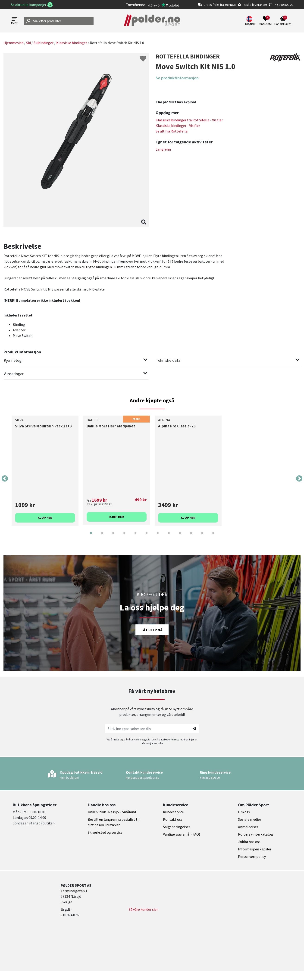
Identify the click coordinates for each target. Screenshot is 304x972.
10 (191, 536)
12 (213, 536)
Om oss (244, 812)
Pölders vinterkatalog (255, 834)
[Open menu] (14, 21)
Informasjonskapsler (254, 849)
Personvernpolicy (252, 856)
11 (202, 536)
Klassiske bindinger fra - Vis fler (189, 120)
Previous (5, 478)
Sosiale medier (249, 819)
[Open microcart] (283, 21)
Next (299, 478)
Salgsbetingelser (176, 826)
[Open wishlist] (265, 21)
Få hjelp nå (152, 629)
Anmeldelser (248, 826)
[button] (251, 21)
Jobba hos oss (249, 841)
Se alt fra (172, 131)
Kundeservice (173, 812)
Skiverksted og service (105, 832)
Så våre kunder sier (143, 909)
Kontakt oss (172, 819)
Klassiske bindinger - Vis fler (178, 125)
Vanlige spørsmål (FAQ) (181, 834)
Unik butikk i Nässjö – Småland (112, 812)
